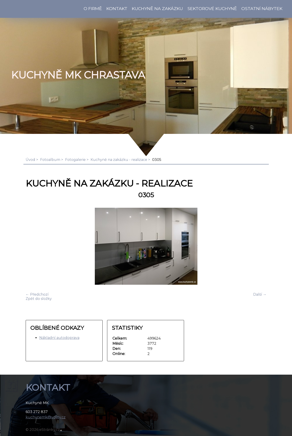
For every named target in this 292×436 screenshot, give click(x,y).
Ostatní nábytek (261, 8)
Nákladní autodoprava (59, 338)
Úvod (30, 160)
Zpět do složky (39, 299)
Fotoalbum (50, 160)
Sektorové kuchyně (212, 8)
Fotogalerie (75, 160)
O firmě (93, 8)
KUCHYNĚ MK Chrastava (78, 75)
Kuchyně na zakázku (157, 8)
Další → (260, 294)
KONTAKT (116, 8)
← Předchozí (37, 294)
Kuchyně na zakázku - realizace (119, 160)
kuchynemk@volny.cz (46, 417)
